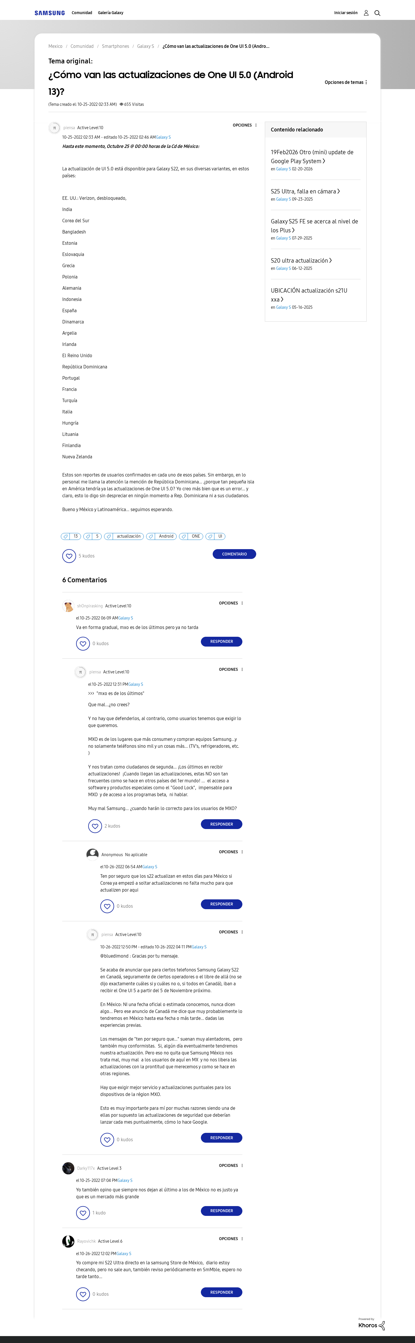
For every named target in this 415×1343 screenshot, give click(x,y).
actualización (129, 536)
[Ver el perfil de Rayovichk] (86, 1241)
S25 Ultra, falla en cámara (303, 191)
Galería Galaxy (110, 12)
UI (220, 536)
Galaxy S (163, 137)
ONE (196, 536)
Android (166, 536)
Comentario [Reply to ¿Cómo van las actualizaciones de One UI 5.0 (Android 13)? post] (234, 554)
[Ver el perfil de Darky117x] (86, 1168)
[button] (246, 125)
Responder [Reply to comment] (221, 641)
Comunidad (82, 12)
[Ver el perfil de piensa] (69, 127)
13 (76, 536)
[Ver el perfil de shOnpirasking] (90, 606)
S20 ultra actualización (299, 260)
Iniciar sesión (346, 12)
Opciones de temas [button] (344, 82)
